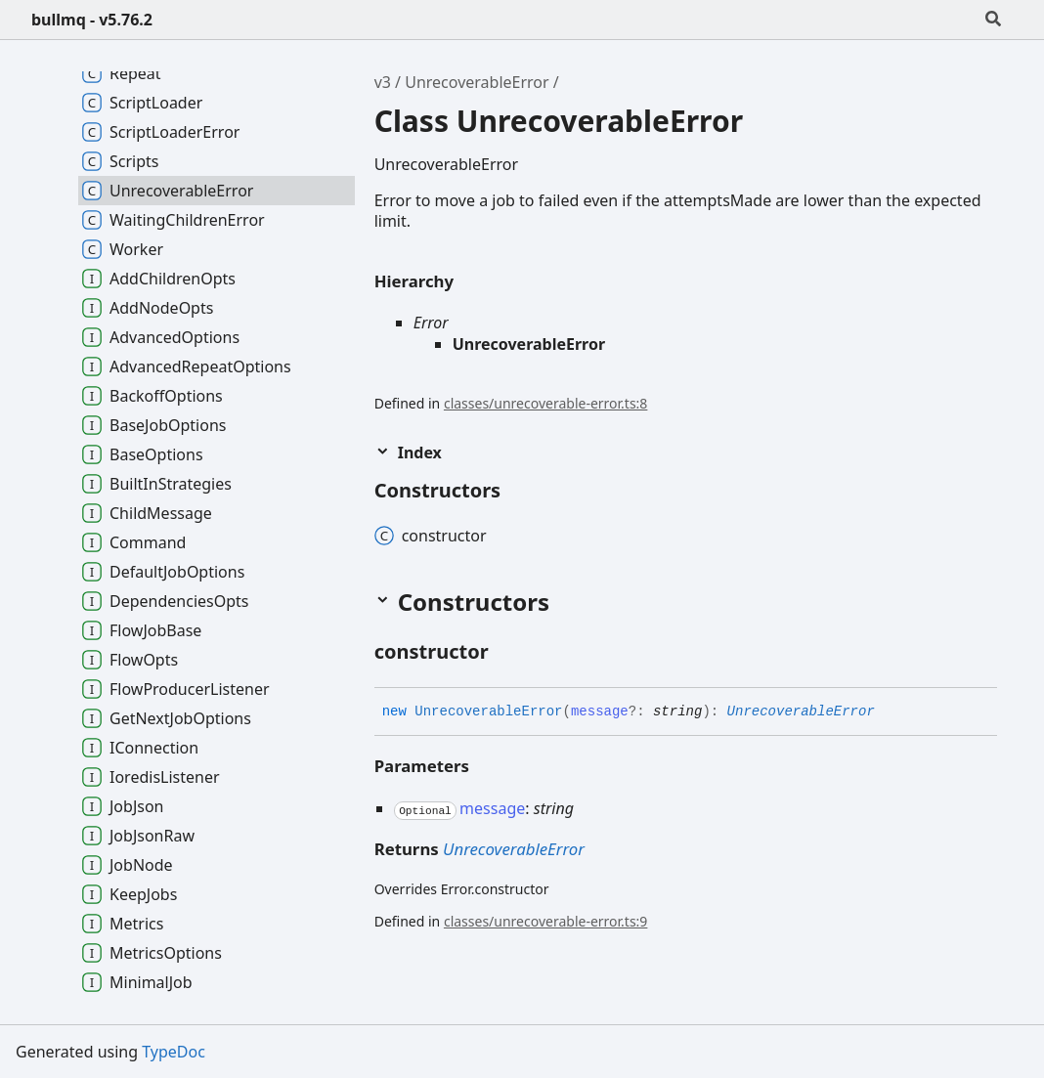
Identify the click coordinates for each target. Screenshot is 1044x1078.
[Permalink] (506, 653)
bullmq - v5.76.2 (91, 19)
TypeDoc (173, 1051)
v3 (382, 82)
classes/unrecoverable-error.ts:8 (545, 403)
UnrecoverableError (476, 82)
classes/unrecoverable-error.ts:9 (545, 921)
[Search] (993, 19)
